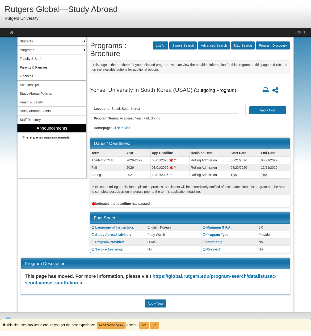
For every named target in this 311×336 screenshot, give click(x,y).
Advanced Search (214, 45)
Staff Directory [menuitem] (30, 120)
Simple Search (183, 45)
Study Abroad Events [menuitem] (35, 111)
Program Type (217, 235)
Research (213, 249)
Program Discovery (273, 45)
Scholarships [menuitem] (29, 85)
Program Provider (109, 242)
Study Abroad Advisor (112, 235)
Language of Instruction (114, 227)
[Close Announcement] (286, 64)
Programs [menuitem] (27, 50)
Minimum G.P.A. (218, 227)
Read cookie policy (111, 325)
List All (160, 45)
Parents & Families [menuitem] (33, 67)
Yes (144, 325)
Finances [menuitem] (26, 76)
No (154, 325)
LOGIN (299, 32)
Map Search (243, 45)
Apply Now (268, 110)
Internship (214, 242)
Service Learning (108, 249)
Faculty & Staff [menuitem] (30, 59)
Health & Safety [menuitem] (31, 102)
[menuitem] (51, 151)
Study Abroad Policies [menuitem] (36, 93)
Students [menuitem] (26, 41)
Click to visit (121, 128)
